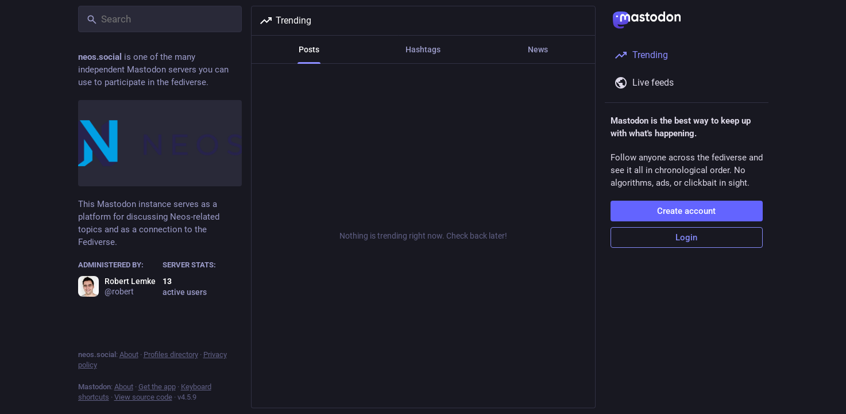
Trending (285, 21)
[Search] (160, 19)
